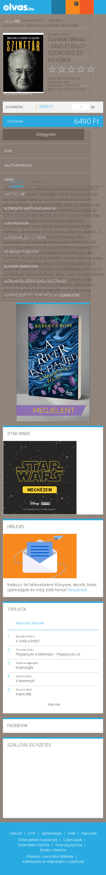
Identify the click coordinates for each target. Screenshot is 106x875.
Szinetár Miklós (58, 33)
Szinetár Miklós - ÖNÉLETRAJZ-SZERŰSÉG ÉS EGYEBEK (40, 25)
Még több (54, 700)
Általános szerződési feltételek (50, 846)
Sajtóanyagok (52, 828)
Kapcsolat (89, 828)
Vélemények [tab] (38, 180)
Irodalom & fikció (31, 20)
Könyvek (8, 20)
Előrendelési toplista (34, 837)
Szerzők (16, 828)
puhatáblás (14, 106)
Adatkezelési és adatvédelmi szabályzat (53, 850)
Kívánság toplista (69, 837)
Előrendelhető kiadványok (38, 834)
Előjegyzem (53, 133)
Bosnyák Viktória (25, 632)
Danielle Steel (24, 672)
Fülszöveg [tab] (16, 180)
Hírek (72, 828)
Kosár (84, 9)
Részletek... (39, 586)
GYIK (32, 828)
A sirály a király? (28, 637)
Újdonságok (73, 834)
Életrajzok (55, 20)
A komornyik (25, 677)
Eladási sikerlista (53, 841)
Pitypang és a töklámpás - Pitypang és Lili (48, 650)
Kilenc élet (23, 690)
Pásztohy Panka (25, 645)
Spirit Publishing (68, 74)
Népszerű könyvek (30, 619)
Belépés (99, 9)
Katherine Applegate (27, 659)
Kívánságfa (24, 663)
